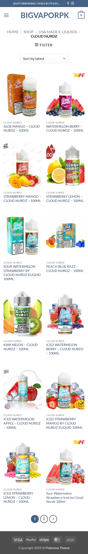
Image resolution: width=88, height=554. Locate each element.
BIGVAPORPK (44, 15)
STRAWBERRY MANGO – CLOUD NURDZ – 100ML (22, 199)
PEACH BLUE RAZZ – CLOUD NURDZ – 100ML (65, 269)
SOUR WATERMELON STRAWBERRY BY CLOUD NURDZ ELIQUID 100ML (22, 273)
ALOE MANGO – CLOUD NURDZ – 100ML (22, 129)
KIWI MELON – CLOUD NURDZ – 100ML (21, 347)
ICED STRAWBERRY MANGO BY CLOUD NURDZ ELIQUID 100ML (64, 423)
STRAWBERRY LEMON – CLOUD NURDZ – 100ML (65, 199)
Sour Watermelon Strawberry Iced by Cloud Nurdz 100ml (64, 497)
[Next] (53, 519)
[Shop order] (44, 58)
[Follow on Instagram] (72, 3)
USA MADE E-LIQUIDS (58, 31)
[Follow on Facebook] (68, 3)
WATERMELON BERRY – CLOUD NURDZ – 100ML (65, 129)
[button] (6, 15)
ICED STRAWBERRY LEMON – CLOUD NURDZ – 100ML (18, 497)
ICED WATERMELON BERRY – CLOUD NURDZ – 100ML (65, 349)
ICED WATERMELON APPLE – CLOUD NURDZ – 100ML (22, 423)
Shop (28, 31)
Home (13, 31)
